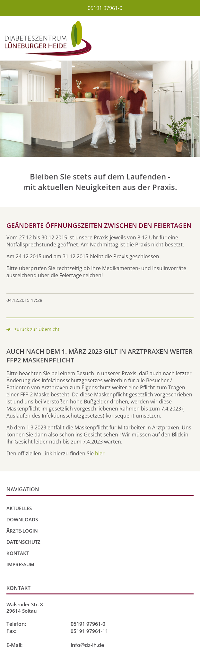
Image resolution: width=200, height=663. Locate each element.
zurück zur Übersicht (36, 329)
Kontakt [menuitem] (17, 553)
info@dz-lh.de (87, 645)
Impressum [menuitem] (20, 564)
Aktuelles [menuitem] (19, 508)
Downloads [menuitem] (22, 519)
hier (100, 453)
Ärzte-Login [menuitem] (22, 530)
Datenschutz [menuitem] (23, 542)
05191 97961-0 (105, 8)
